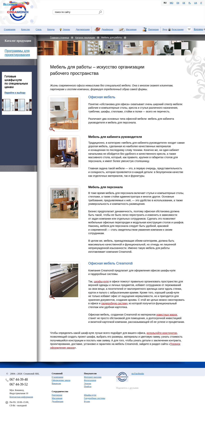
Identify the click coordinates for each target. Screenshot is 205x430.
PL (190, 3)
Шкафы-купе (90, 395)
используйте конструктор (162, 332)
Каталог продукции (85, 37)
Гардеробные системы (94, 398)
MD (171, 3)
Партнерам (153, 29)
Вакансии (56, 383)
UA (195, 3)
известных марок (166, 314)
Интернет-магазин (92, 377)
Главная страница (59, 37)
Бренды (51, 29)
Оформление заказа (61, 380)
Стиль (39, 29)
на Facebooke (137, 373)
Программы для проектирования (17, 53)
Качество (25, 29)
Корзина (198, 29)
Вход (165, 29)
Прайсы (87, 386)
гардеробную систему (114, 303)
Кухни (87, 401)
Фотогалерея (90, 380)
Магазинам (131, 29)
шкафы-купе (101, 281)
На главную (10, 4)
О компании (9, 29)
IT (201, 3)
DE (184, 3)
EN (178, 3)
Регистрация (177, 29)
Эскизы (66, 29)
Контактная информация (21, 397)
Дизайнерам (107, 29)
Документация (83, 29)
